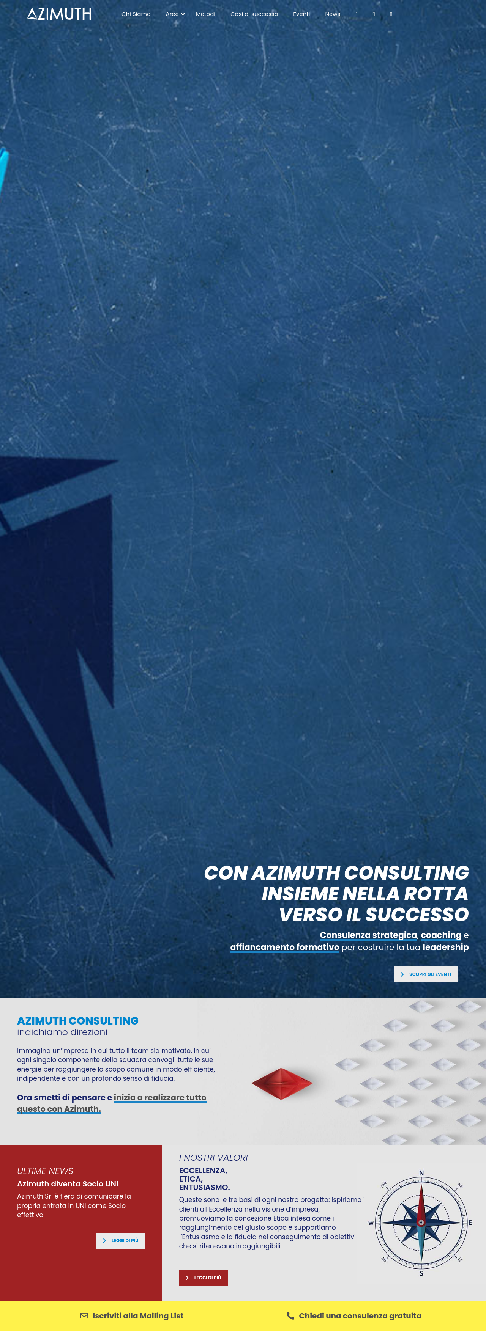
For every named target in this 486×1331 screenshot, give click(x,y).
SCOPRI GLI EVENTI (426, 974)
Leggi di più (121, 1240)
